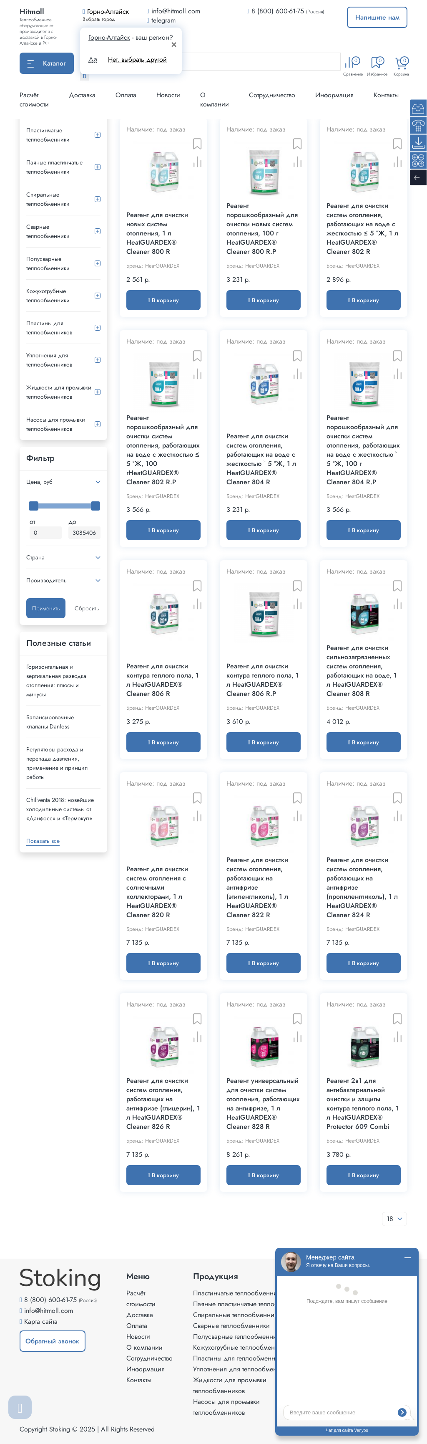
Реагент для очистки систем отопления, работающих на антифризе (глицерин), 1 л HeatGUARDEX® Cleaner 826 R (163, 1103)
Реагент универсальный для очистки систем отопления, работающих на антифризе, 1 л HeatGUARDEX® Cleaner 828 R (262, 1103)
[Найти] (84, 76)
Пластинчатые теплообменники (48, 135)
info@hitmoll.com (48, 1310)
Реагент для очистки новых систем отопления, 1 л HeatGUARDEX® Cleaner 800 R (157, 233)
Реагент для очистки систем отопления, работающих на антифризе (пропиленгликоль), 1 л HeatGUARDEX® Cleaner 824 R (362, 887)
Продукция (215, 1276)
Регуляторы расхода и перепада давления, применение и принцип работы (57, 763)
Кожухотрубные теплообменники (48, 295)
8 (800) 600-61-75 (277, 11)
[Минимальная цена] (46, 532)
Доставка (82, 95)
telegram (161, 20)
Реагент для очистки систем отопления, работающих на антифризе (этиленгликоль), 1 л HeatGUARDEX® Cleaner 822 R (257, 887)
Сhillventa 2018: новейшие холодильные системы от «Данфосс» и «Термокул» (60, 809)
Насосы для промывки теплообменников (55, 424)
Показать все (43, 841)
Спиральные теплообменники (48, 199)
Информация (334, 95)
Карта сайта (41, 1321)
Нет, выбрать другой (137, 59)
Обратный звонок (52, 1341)
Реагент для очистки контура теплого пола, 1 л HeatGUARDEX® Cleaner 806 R (162, 680)
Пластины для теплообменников (49, 327)
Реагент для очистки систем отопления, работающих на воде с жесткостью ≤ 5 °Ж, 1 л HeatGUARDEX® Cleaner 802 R (362, 228)
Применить (46, 608)
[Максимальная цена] (84, 532)
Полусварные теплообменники (48, 263)
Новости (168, 95)
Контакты (386, 95)
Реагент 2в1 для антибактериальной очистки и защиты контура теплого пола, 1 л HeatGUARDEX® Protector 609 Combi (363, 1103)
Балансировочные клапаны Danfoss (50, 722)
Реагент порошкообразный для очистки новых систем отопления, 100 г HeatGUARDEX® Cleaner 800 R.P (262, 228)
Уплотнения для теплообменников (49, 360)
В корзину (163, 300)
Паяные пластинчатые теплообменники (54, 167)
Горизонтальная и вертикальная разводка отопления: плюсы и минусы (56, 680)
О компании (214, 99)
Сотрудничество (272, 95)
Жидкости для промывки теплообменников (58, 392)
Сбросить (87, 608)
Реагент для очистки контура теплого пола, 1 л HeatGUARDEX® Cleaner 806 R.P (262, 680)
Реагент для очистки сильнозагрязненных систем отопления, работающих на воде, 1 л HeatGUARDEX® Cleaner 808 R (362, 670)
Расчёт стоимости (34, 99)
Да (92, 59)
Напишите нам (377, 17)
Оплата (126, 95)
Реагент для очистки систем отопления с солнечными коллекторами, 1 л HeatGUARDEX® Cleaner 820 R (157, 892)
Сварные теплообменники (48, 231)
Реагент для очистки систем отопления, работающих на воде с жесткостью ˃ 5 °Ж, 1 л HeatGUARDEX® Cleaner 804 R (261, 459)
